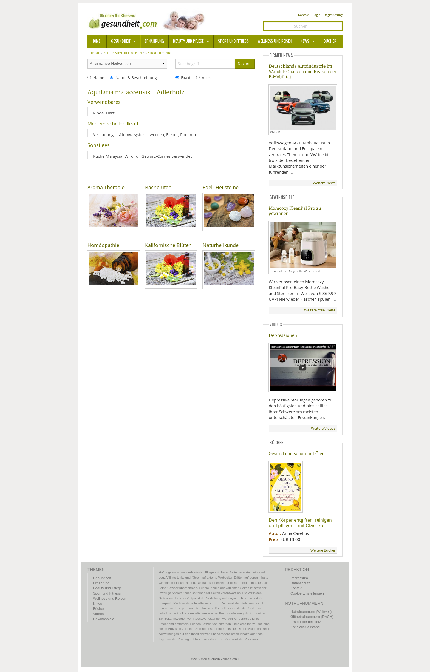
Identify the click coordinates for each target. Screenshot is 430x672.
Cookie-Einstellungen (307, 593)
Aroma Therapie (106, 187)
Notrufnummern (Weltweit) (311, 612)
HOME (96, 41)
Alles (206, 77)
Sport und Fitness (233, 41)
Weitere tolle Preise (319, 310)
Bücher (330, 41)
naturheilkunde (158, 53)
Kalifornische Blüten (168, 245)
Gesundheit (121, 41)
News (305, 41)
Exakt (186, 77)
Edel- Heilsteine (221, 187)
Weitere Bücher (322, 550)
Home (95, 53)
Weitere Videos (323, 428)
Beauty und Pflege (188, 41)
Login (317, 15)
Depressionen (283, 335)
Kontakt (303, 15)
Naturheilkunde (221, 245)
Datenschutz (300, 583)
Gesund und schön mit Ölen (297, 453)
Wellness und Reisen (275, 41)
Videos (98, 614)
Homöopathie (103, 245)
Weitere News (324, 183)
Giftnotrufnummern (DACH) (311, 616)
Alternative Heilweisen (123, 53)
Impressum (299, 578)
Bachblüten (158, 187)
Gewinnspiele (103, 619)
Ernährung (154, 41)
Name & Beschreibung (136, 77)
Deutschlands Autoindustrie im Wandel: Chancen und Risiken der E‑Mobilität (302, 72)
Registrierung (333, 15)
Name (98, 77)
